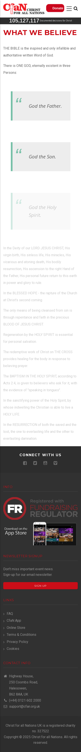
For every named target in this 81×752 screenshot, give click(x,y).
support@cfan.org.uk (21, 706)
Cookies (13, 649)
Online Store (16, 628)
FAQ (10, 614)
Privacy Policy (17, 642)
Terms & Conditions (21, 635)
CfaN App (14, 620)
